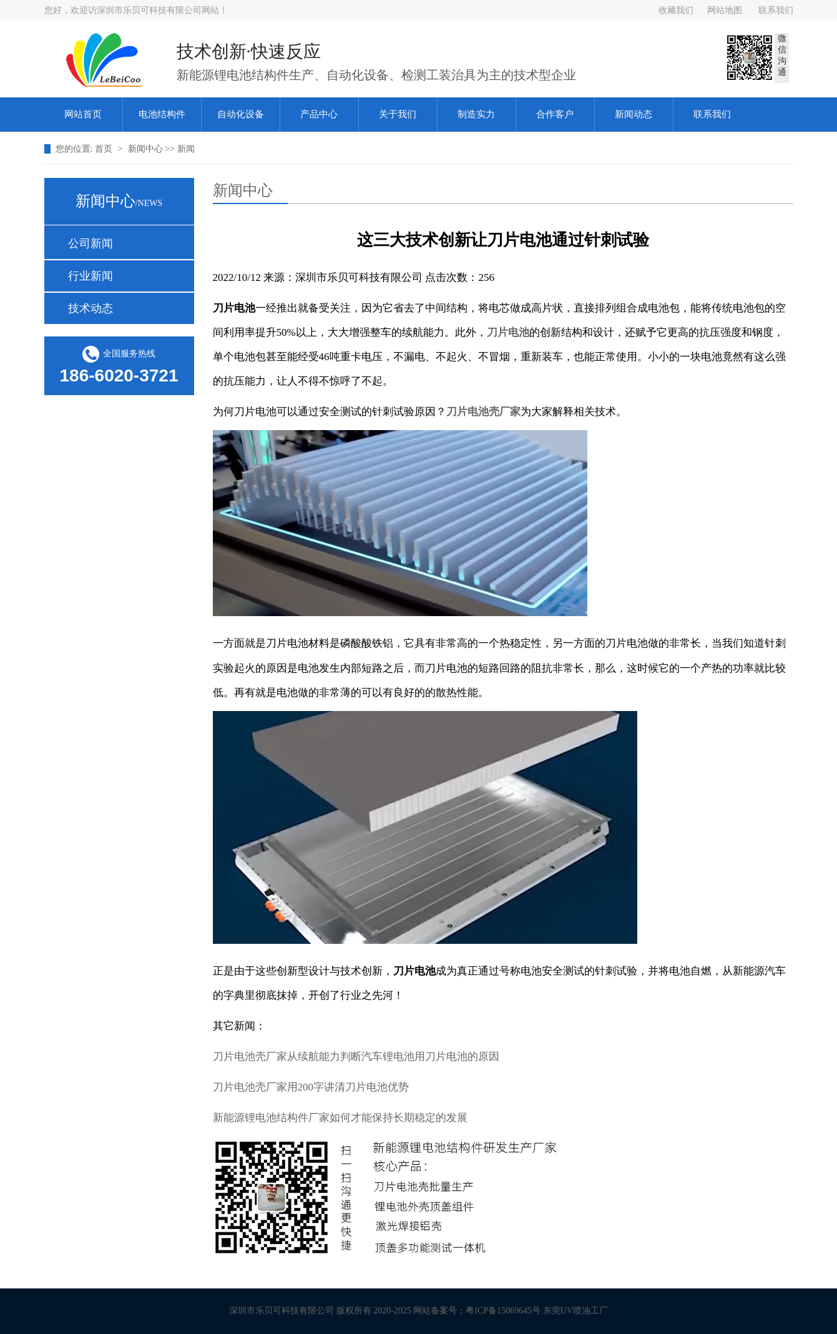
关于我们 (397, 114)
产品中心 (319, 114)
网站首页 (83, 114)
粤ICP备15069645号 (508, 1310)
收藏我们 (675, 10)
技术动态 (90, 308)
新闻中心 (146, 149)
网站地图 (724, 10)
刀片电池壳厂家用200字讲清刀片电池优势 (311, 1087)
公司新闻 (90, 243)
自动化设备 (240, 114)
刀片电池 (508, 332)
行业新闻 (90, 276)
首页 (105, 149)
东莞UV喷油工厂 (580, 1310)
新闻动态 (633, 114)
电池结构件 (162, 114)
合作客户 (555, 114)
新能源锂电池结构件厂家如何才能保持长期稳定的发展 (340, 1118)
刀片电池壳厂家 (483, 412)
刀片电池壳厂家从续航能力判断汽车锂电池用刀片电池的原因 (356, 1056)
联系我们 (775, 10)
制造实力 (476, 114)
